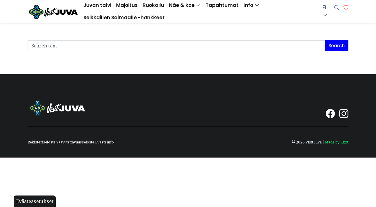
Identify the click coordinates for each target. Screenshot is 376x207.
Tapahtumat (222, 5)
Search (337, 45)
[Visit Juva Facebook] (330, 113)
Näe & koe (185, 5)
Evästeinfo (104, 142)
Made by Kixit (336, 142)
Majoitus (127, 5)
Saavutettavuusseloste (75, 142)
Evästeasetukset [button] (34, 201)
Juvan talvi (97, 5)
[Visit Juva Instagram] (343, 113)
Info (251, 5)
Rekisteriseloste (41, 142)
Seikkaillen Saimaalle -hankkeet (124, 17)
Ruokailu (153, 5)
